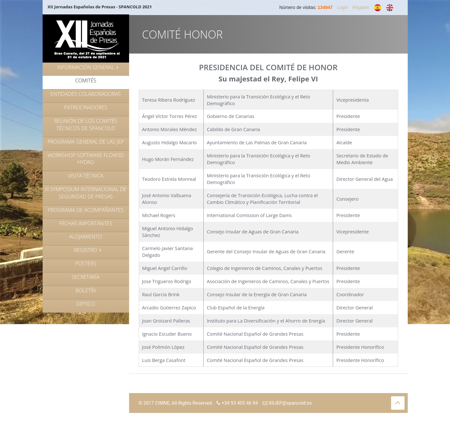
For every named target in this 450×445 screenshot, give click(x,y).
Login (342, 7)
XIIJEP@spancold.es (287, 403)
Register (361, 7)
